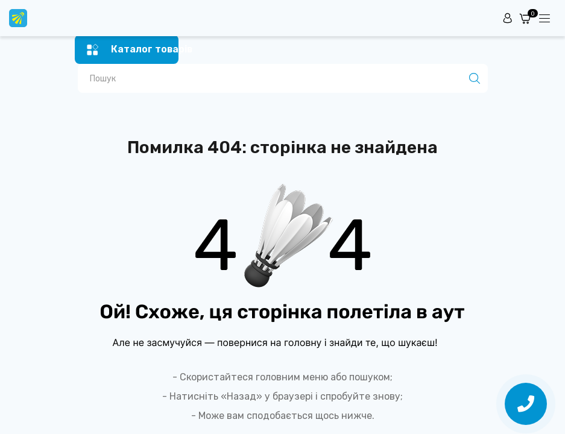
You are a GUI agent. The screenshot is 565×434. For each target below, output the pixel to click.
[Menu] (127, 49)
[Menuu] (544, 18)
